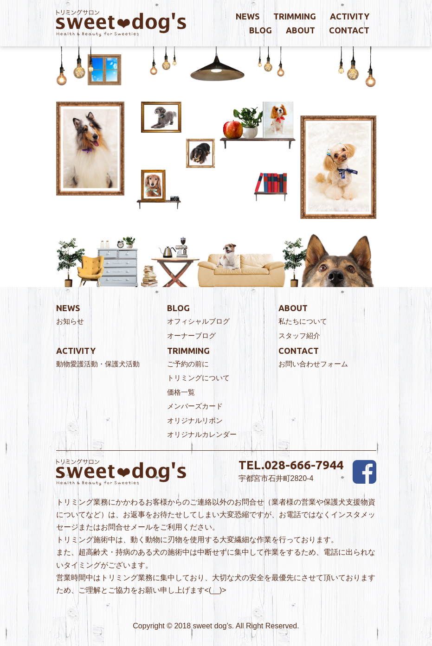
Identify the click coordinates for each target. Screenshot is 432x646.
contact (349, 30)
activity (349, 16)
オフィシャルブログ (198, 321)
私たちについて (302, 321)
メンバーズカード (195, 406)
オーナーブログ (191, 335)
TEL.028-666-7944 (291, 465)
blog (260, 30)
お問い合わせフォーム (313, 364)
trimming (294, 16)
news (247, 16)
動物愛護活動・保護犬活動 (98, 364)
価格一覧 (181, 392)
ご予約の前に (188, 364)
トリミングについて (198, 378)
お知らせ (70, 321)
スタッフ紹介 (299, 335)
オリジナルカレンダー (202, 434)
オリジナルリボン (195, 420)
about (300, 30)
